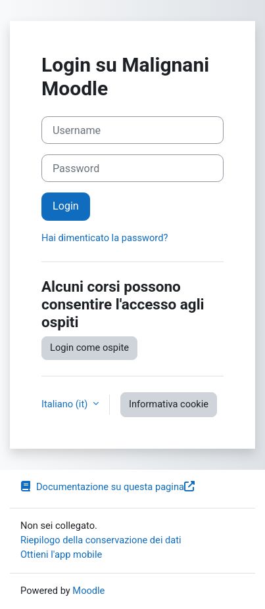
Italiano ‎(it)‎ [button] (65, 404)
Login (66, 206)
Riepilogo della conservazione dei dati (100, 540)
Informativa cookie (168, 404)
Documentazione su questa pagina (107, 487)
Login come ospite (89, 347)
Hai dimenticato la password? (104, 238)
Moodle (88, 591)
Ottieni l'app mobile (61, 554)
